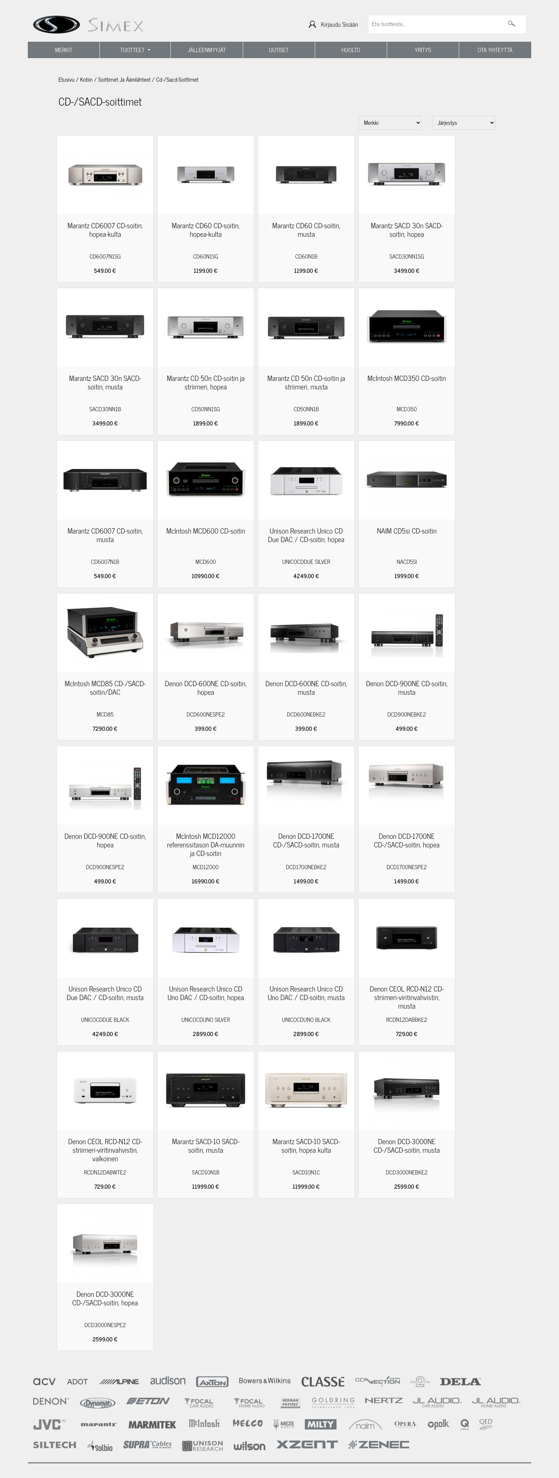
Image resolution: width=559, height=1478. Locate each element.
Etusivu (66, 79)
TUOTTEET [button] (133, 50)
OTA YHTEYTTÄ (495, 50)
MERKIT (64, 50)
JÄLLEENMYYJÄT (207, 50)
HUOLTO (351, 50)
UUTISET (278, 50)
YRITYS (423, 50)
